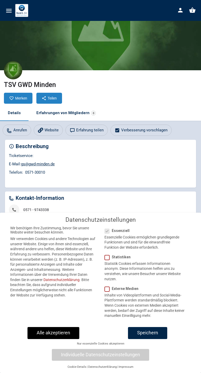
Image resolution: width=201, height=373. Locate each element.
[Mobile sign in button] (180, 10)
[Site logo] (22, 10)
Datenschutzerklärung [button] (102, 370)
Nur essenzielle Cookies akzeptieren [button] (100, 347)
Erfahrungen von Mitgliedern (66, 112)
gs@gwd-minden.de (38, 164)
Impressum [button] (126, 370)
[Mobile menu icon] (9, 10)
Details (14, 112)
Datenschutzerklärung (61, 284)
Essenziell (118, 234)
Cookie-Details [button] (77, 370)
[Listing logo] (13, 70)
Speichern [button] (147, 336)
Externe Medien (123, 292)
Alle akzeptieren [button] (53, 336)
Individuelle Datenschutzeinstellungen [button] (100, 358)
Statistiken (119, 261)
